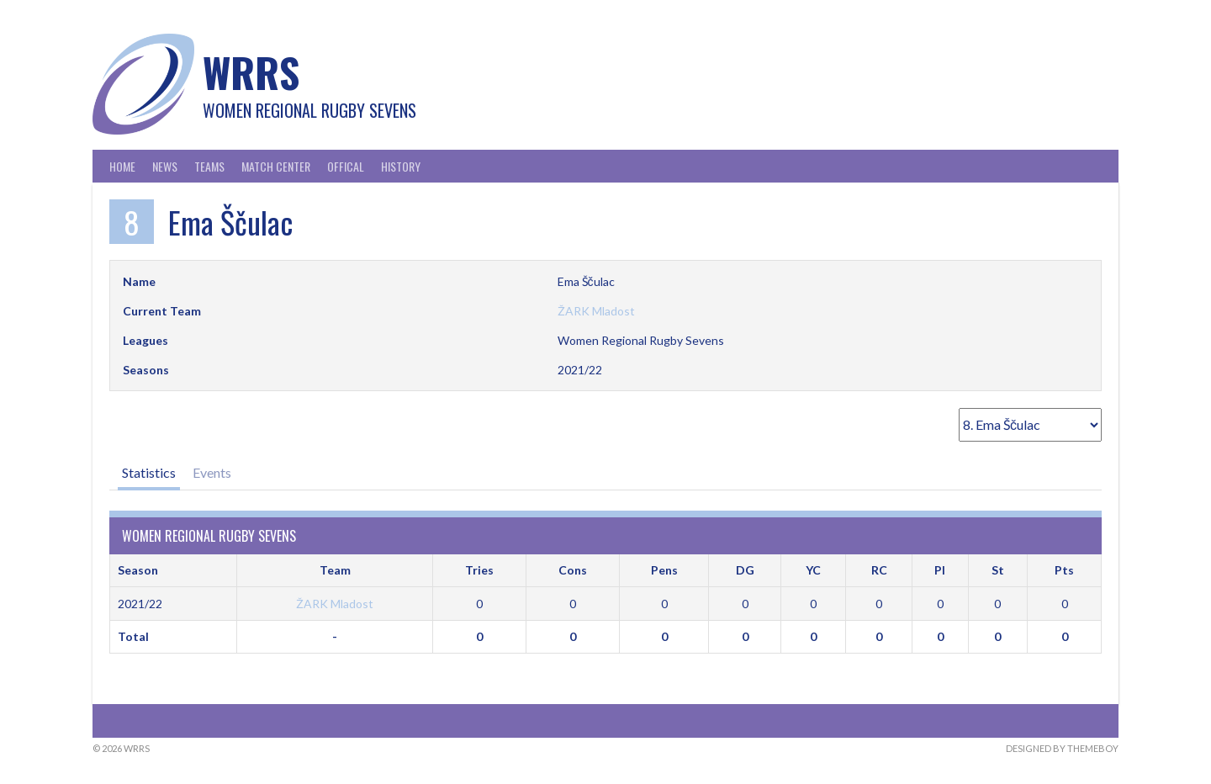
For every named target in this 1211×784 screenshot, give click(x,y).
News (164, 166)
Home (122, 166)
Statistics (149, 472)
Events (212, 472)
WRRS (251, 72)
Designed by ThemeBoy (1062, 748)
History (400, 166)
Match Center (275, 166)
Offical (345, 166)
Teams (209, 166)
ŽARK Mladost (596, 311)
